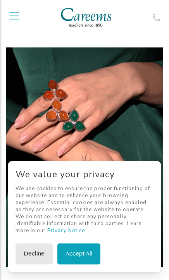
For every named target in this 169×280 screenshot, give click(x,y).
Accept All (79, 253)
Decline (34, 253)
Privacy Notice (66, 230)
